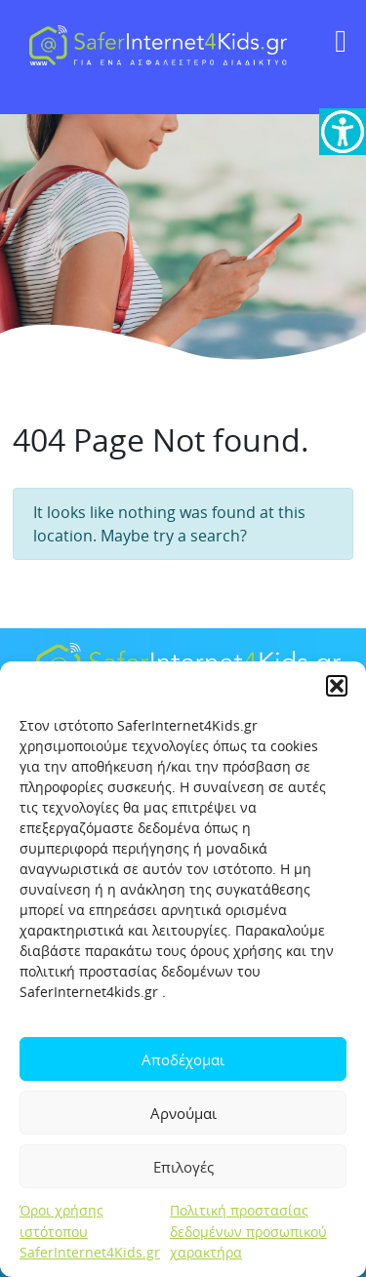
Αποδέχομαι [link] (183, 1059)
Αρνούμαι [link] (183, 1113)
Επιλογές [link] (183, 1167)
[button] (336, 686)
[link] (342, 131)
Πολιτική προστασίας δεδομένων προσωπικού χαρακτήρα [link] (248, 1231)
